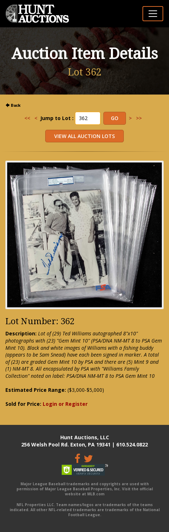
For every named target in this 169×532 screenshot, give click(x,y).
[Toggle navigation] (152, 13)
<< (27, 118)
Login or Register (65, 403)
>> (139, 118)
